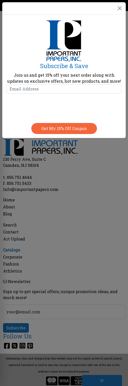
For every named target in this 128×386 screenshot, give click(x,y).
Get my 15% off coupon (64, 128)
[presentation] (64, 107)
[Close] (120, 8)
